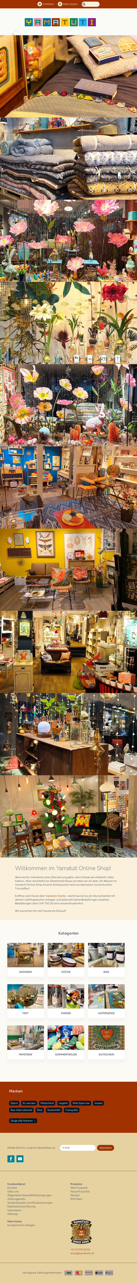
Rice (39, 1110)
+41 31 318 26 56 (80, 1249)
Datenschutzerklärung (21, 1206)
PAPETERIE (25, 1054)
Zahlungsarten (16, 1199)
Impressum (14, 1210)
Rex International (21, 1110)
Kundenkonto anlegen (21, 1225)
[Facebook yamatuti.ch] (10, 1158)
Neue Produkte (80, 1191)
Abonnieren (106, 1147)
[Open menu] (107, 22)
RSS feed (76, 1199)
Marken (75, 1195)
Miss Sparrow (81, 1103)
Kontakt (12, 1187)
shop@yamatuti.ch (82, 1253)
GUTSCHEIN (106, 1054)
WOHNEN (25, 972)
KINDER (66, 1013)
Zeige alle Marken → (23, 1120)
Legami (63, 1103)
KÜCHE (65, 972)
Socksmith (53, 1110)
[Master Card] (79, 1273)
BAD (106, 972)
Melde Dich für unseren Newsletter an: (31, 1147)
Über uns (13, 1191)
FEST (25, 1013)
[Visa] (68, 1273)
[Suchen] (91, 4)
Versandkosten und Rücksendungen (30, 1202)
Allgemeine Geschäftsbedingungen (29, 1195)
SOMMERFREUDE (66, 1054)
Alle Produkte (79, 1187)
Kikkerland (47, 1103)
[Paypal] (109, 1273)
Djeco (14, 1103)
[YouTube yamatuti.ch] (20, 1158)
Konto (70, 4)
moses (98, 1103)
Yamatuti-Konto (56, 896)
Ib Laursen (29, 1103)
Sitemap (12, 1214)
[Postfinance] (89, 1273)
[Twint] (99, 1273)
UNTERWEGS (106, 1013)
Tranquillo (71, 1110)
